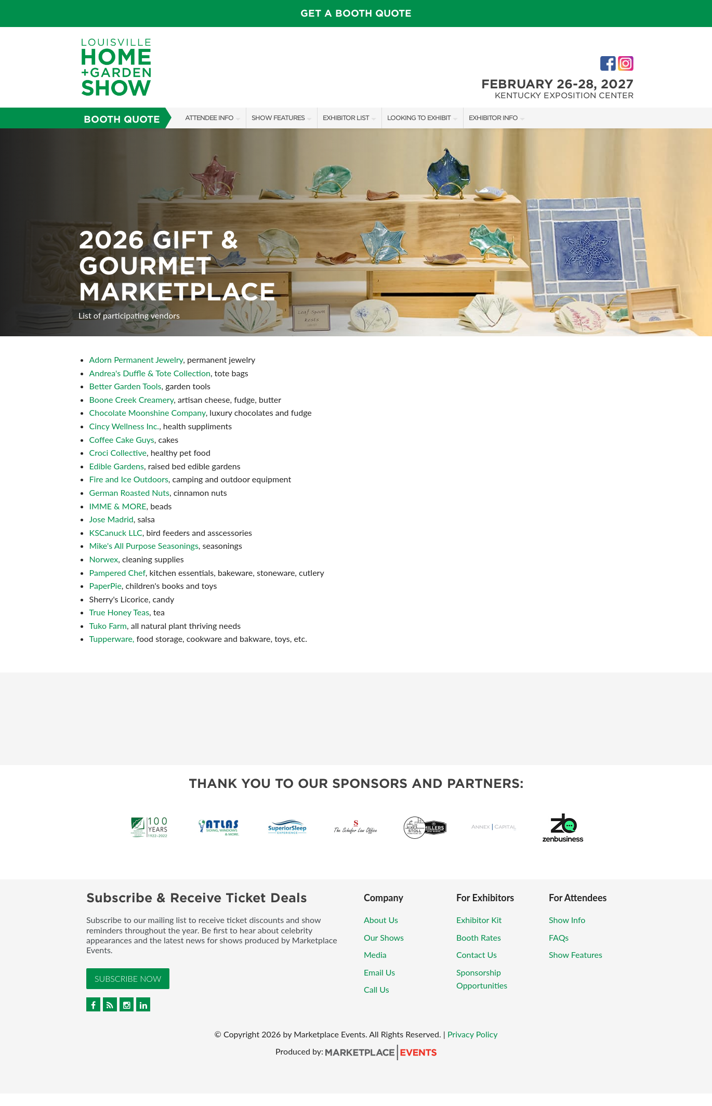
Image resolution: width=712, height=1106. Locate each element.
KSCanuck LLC (115, 532)
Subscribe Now (128, 978)
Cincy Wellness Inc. (124, 426)
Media (375, 954)
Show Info (567, 920)
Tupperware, (112, 638)
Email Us (379, 972)
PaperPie (105, 585)
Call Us (376, 989)
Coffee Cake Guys (121, 439)
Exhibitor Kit (479, 920)
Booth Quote (122, 119)
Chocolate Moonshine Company (147, 412)
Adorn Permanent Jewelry (136, 359)
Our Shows (384, 937)
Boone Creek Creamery (131, 399)
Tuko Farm (108, 625)
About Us (381, 920)
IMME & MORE (118, 506)
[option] (356, 232)
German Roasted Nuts (129, 492)
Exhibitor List (346, 118)
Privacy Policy (472, 1034)
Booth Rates (478, 937)
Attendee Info (209, 118)
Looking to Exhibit (419, 118)
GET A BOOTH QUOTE (356, 13)
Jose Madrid (111, 519)
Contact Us (476, 954)
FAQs (559, 937)
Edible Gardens (116, 466)
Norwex (103, 559)
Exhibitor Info (493, 118)
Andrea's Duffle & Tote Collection (149, 373)
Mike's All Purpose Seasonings (144, 545)
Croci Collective (118, 452)
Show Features (278, 118)
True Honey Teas (119, 612)
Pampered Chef (117, 572)
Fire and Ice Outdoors (128, 479)
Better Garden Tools (125, 386)
